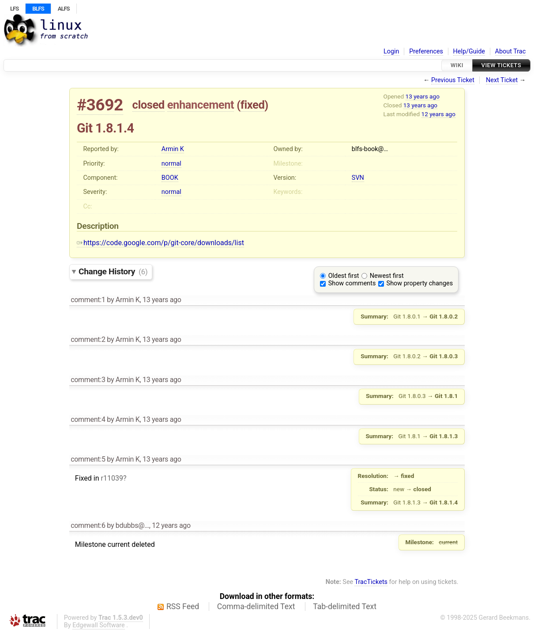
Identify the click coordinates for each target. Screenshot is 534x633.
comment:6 (88, 525)
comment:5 (88, 459)
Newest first (387, 276)
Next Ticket (502, 80)
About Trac (510, 51)
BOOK (170, 178)
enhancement (200, 104)
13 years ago (423, 96)
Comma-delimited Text (256, 606)
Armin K (173, 149)
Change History (113, 271)
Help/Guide (469, 51)
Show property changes (420, 283)
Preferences (426, 51)
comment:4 (88, 419)
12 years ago (438, 114)
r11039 (112, 478)
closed (148, 104)
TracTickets (370, 582)
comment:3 (88, 379)
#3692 (100, 104)
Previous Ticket (452, 80)
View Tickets (501, 65)
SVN (358, 178)
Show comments (352, 283)
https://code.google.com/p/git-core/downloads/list (160, 243)
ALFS (64, 8)
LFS (14, 8)
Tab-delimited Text (344, 606)
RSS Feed (182, 606)
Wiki (457, 65)
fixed (253, 104)
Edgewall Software (98, 625)
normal (171, 163)
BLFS (38, 8)
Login (391, 51)
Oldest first (343, 276)
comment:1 (88, 300)
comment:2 (88, 339)
